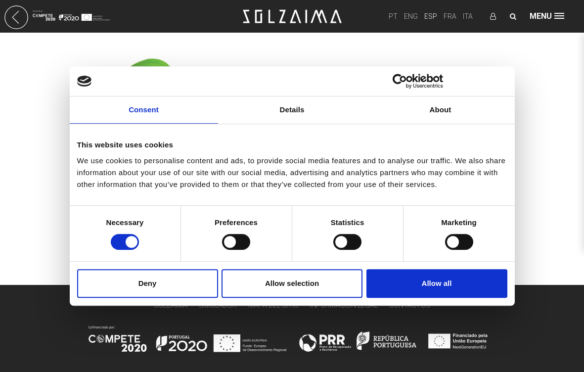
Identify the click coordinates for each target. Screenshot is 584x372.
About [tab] (440, 109)
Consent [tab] (144, 109)
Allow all (437, 283)
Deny (147, 283)
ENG (411, 16)
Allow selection (292, 283)
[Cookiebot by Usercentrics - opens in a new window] (400, 81)
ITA (468, 16)
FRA (450, 16)
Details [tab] (292, 109)
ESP (430, 16)
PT (393, 16)
